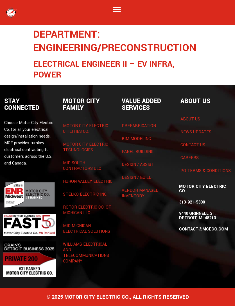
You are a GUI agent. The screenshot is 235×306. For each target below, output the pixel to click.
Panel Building (137, 152)
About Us (190, 119)
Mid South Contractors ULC (82, 166)
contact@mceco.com (203, 229)
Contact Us (192, 145)
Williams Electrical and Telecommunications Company (86, 252)
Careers (189, 158)
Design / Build (137, 178)
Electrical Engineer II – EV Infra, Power (104, 69)
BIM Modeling (136, 139)
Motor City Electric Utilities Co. (85, 128)
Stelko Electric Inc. (85, 194)
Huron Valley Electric (87, 181)
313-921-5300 (192, 202)
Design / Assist (138, 165)
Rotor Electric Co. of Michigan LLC (87, 210)
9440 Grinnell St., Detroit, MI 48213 (198, 216)
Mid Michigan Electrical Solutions (86, 228)
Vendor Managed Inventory (140, 193)
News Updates (195, 132)
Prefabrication (139, 126)
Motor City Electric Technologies (85, 147)
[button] (117, 9)
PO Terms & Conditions (205, 171)
